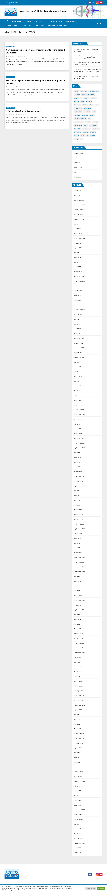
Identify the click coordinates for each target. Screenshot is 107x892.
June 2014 (77, 619)
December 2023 (79, 281)
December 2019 (79, 410)
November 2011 (78, 738)
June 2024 (77, 257)
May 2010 (76, 795)
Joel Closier (21, 56)
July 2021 (76, 362)
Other (75, 172)
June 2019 (77, 429)
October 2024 (78, 243)
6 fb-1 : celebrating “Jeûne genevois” (23, 111)
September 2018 (79, 448)
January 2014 (78, 638)
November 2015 (78, 562)
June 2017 (77, 495)
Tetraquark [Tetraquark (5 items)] (77, 132)
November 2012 (78, 695)
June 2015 (77, 581)
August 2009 (78, 819)
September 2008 (79, 843)
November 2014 (79, 600)
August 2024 (77, 248)
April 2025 (77, 229)
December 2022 (79, 310)
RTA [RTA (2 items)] (79, 128)
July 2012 (76, 714)
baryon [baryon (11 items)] (76, 98)
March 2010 (77, 805)
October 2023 (78, 286)
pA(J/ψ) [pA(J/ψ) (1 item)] (87, 122)
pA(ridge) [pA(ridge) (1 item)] (95, 122)
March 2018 (77, 472)
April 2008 (77, 848)
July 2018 (76, 452)
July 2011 (76, 753)
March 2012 (77, 729)
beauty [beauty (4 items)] (86, 98)
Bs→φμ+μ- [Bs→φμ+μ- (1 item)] (77, 105)
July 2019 (76, 424)
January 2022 (78, 343)
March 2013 (77, 681)
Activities (27, 26)
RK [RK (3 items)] (75, 128)
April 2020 (77, 395)
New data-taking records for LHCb (85, 49)
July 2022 (76, 319)
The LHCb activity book (57, 26)
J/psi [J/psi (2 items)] (94, 111)
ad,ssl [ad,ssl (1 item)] (76, 91)
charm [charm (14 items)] (92, 105)
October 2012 (78, 700)
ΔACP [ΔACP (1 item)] (82, 135)
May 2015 (76, 586)
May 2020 (76, 391)
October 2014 (78, 605)
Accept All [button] (101, 888)
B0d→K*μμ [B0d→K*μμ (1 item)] (83, 91)
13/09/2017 (11, 56)
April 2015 (77, 591)
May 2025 (76, 224)
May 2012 (76, 719)
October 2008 (78, 838)
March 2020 (77, 400)
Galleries (40, 26)
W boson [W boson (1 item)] (93, 132)
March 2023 (77, 305)
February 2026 (78, 200)
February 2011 (78, 772)
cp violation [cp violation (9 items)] (78, 108)
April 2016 (77, 548)
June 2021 (77, 367)
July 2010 (76, 786)
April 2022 (77, 329)
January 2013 (78, 691)
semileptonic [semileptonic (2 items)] (87, 128)
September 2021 (79, 357)
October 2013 (78, 648)
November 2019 (79, 414)
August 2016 (77, 533)
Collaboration (72, 21)
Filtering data (56, 21)
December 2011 (78, 733)
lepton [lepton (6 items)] (92, 115)
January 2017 (78, 519)
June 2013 (77, 667)
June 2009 (77, 829)
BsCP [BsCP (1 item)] (82, 101)
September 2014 (79, 610)
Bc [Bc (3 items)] (81, 98)
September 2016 (79, 529)
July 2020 (76, 381)
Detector (40, 21)
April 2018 (77, 467)
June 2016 (77, 538)
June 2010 (77, 791)
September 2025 (79, 219)
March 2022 (77, 333)
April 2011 (76, 762)
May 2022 (76, 324)
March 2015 (77, 595)
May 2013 (76, 672)
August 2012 (77, 710)
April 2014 (77, 624)
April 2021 (77, 371)
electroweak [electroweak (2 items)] (78, 111)
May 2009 (76, 833)
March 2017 (77, 510)
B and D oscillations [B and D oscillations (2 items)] (88, 94)
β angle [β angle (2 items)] (92, 135)
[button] (97, 23)
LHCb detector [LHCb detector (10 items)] (78, 122)
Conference (77, 158)
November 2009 (79, 814)
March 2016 (77, 552)
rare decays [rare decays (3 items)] (93, 125)
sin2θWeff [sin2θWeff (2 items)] (96, 128)
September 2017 (79, 486)
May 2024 (76, 262)
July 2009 (77, 824)
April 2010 (77, 800)
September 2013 (79, 652)
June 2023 (77, 295)
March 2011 (77, 767)
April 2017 (77, 505)
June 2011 (76, 757)
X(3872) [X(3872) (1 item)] (76, 135)
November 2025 (79, 210)
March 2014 (77, 629)
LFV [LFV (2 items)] (89, 118)
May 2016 (76, 543)
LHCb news (16, 21)
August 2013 (77, 657)
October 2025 (78, 214)
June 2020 (77, 386)
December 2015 (79, 557)
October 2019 (78, 419)
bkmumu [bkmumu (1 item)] (93, 98)
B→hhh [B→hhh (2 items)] (85, 105)
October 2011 (78, 743)
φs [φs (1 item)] (82, 139)
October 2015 (78, 567)
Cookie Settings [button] (90, 888)
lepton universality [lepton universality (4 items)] (80, 118)
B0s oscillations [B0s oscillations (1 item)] (94, 91)
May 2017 (76, 500)
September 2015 (79, 572)
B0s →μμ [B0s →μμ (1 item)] (77, 94)
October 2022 (78, 314)
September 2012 (79, 705)
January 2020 (78, 405)
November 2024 (79, 238)
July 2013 (76, 662)
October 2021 (78, 352)
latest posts (77, 167)
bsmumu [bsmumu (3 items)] (89, 101)
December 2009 (79, 810)
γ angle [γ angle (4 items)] (76, 139)
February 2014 (78, 633)
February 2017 (78, 514)
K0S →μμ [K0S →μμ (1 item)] (77, 115)
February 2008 (78, 853)
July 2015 (76, 576)
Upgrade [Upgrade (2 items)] (85, 132)
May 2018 (76, 462)
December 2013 (79, 643)
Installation (12, 26)
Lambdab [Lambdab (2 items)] (85, 115)
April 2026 (77, 191)
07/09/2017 (11, 114)
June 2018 (77, 457)
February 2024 (78, 276)
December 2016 (79, 524)
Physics (28, 21)
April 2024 (77, 267)
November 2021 (78, 348)
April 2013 (77, 676)
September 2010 (79, 781)
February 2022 (78, 338)
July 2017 (76, 491)
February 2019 (78, 438)
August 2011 (77, 748)
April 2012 (77, 724)
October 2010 (78, 776)
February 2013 (78, 686)
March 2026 (77, 195)
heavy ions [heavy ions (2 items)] (87, 111)
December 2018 (79, 443)
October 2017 (78, 481)
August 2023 (77, 291)
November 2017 (78, 476)
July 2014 (76, 614)
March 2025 (77, 233)
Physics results (10, 46)
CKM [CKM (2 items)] (97, 105)
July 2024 (76, 252)
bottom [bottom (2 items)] (76, 101)
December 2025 (79, 205)
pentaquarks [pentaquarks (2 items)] (78, 125)
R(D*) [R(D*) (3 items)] (85, 125)
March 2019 (77, 433)
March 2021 (77, 376)
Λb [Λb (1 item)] (87, 135)
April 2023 (77, 300)
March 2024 (77, 271)
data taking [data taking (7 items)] (87, 108)
